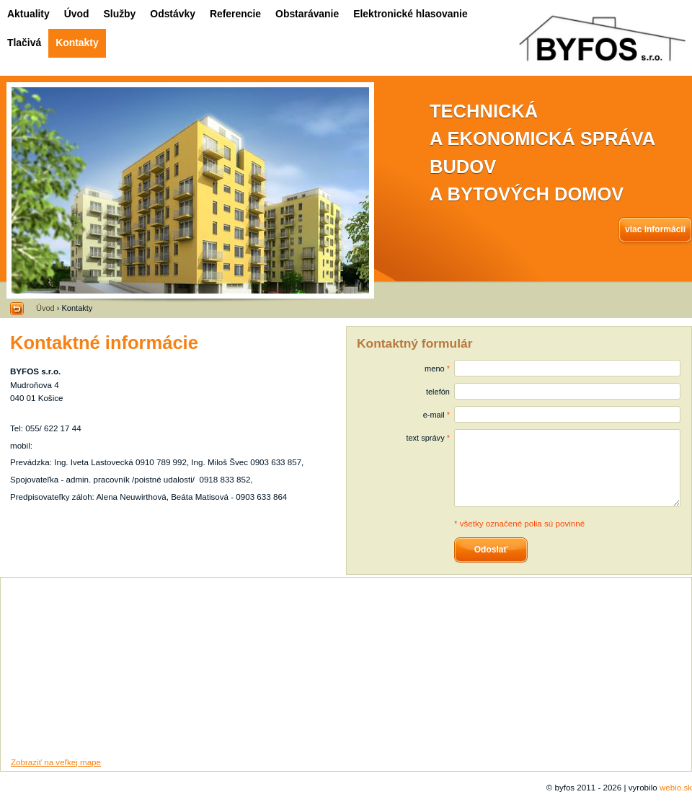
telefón (438, 391)
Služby (120, 13)
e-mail (434, 414)
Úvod (76, 13)
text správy (425, 437)
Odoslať (490, 550)
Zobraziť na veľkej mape (56, 762)
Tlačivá (24, 42)
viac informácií (655, 229)
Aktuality (28, 13)
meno (435, 368)
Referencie (235, 13)
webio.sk (676, 787)
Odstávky (172, 13)
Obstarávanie (307, 13)
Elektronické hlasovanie (410, 13)
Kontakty (77, 42)
